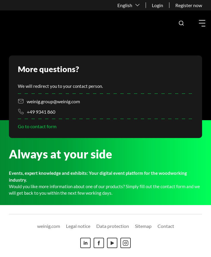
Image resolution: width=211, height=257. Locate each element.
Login (157, 5)
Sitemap (143, 226)
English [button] (124, 5)
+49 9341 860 (41, 112)
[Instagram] (125, 243)
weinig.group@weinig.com (53, 101)
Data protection (112, 226)
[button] (181, 23)
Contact (166, 226)
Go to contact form (37, 126)
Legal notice (78, 226)
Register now (188, 5)
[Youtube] (112, 243)
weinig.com (48, 226)
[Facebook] (99, 243)
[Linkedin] (85, 243)
